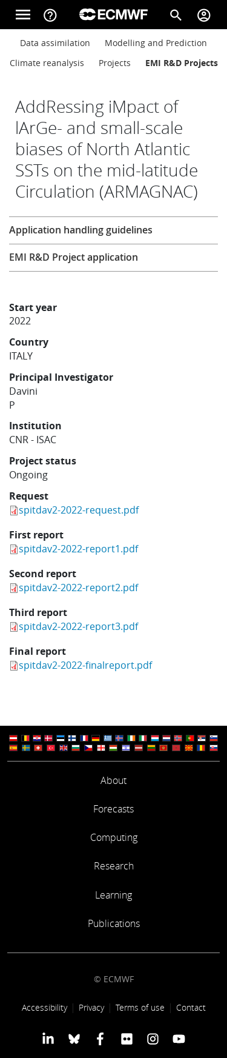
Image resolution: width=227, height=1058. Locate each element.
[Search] (176, 14)
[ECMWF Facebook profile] (100, 1038)
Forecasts (113, 808)
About (113, 780)
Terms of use (140, 1007)
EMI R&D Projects (181, 63)
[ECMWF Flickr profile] (127, 1038)
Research (114, 865)
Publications (114, 923)
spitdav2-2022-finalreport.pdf (85, 665)
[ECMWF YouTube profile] (179, 1038)
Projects (115, 63)
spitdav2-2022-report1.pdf (78, 548)
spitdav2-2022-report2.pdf (78, 587)
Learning (113, 895)
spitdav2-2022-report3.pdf (78, 626)
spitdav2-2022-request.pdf (79, 510)
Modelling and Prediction (156, 43)
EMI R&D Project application (73, 257)
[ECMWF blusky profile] (74, 1038)
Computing (113, 837)
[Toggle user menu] (204, 14)
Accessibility (44, 1007)
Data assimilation (55, 43)
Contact (191, 1007)
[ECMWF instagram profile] (153, 1038)
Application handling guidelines (81, 229)
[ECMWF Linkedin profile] (48, 1038)
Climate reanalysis (47, 63)
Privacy (91, 1007)
